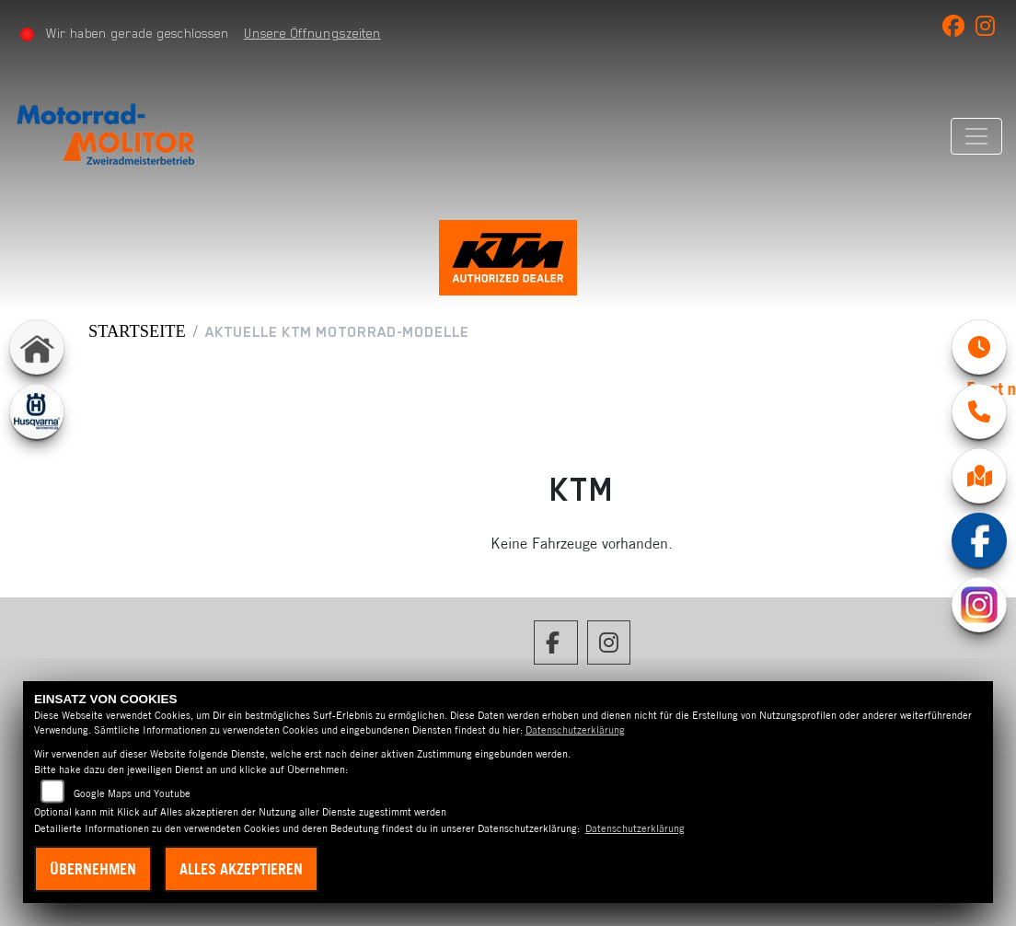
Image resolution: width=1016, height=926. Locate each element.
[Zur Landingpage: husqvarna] (36, 411)
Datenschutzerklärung (575, 729)
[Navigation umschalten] (976, 136)
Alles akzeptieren (241, 869)
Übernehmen (93, 869)
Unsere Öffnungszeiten (312, 33)
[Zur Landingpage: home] (36, 347)
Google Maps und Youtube (132, 793)
